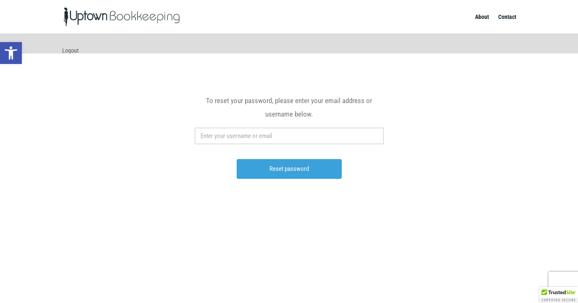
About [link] (482, 17)
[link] (11, 53)
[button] (558, 295)
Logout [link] (70, 50)
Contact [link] (507, 17)
